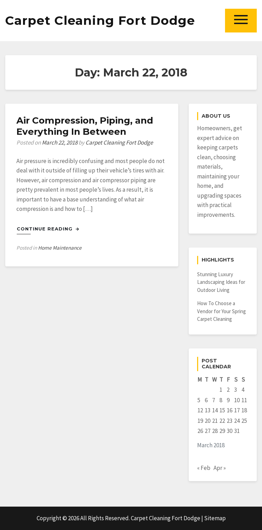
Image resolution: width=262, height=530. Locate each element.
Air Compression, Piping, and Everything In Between (84, 126)
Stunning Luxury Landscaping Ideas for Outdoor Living (221, 282)
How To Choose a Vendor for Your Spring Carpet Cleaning (221, 311)
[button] (241, 20)
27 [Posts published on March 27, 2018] (207, 431)
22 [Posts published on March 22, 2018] (222, 421)
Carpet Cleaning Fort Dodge (100, 20)
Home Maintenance (60, 247)
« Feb (203, 468)
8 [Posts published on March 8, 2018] (220, 400)
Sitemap (215, 518)
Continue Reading (48, 228)
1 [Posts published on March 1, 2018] (220, 389)
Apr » (220, 468)
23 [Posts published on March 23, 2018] (229, 421)
